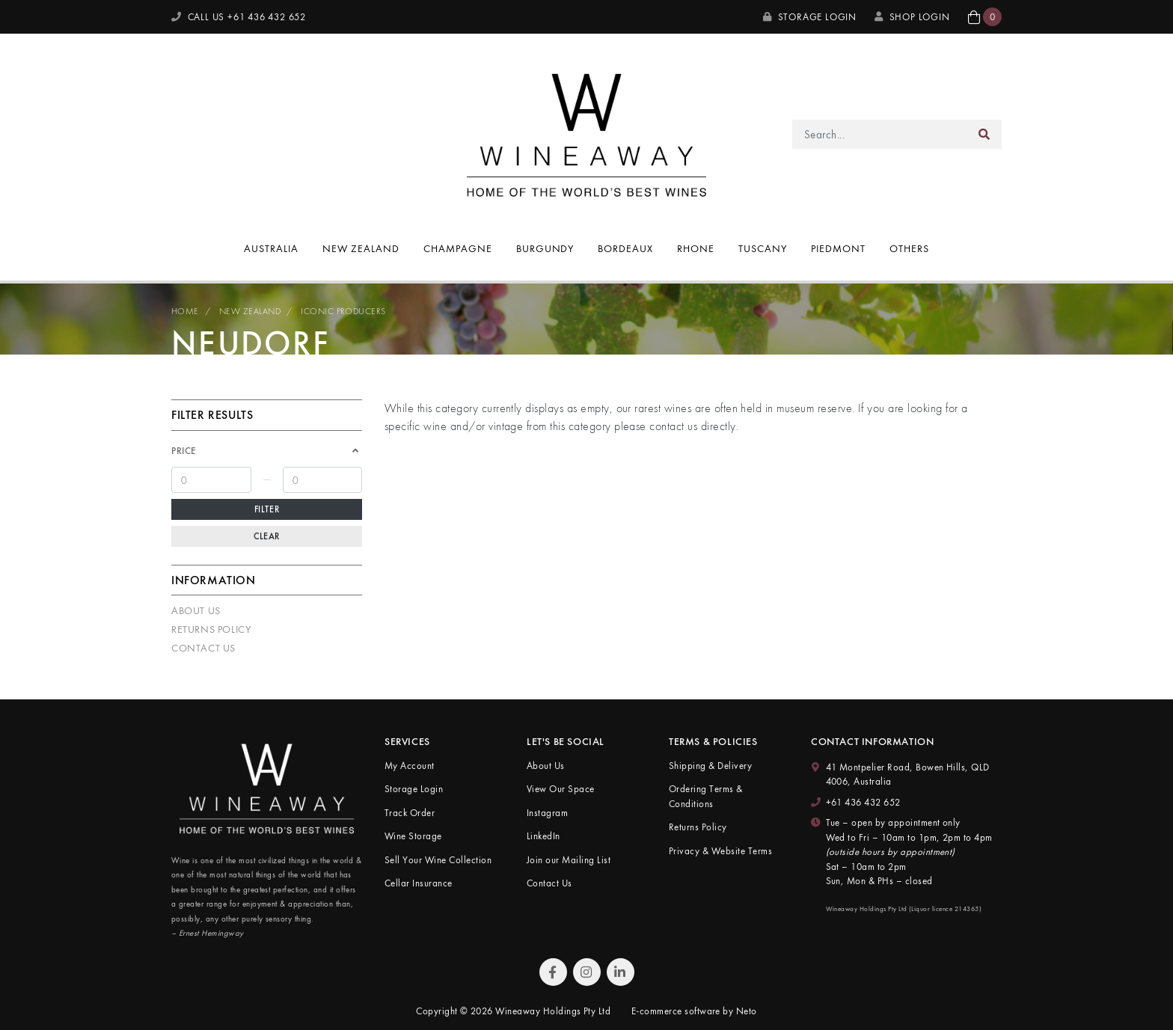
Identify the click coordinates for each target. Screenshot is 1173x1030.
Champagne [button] (457, 248)
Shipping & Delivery (710, 765)
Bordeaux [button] (625, 248)
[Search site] (984, 134)
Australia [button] (271, 248)
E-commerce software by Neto (694, 1011)
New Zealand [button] (360, 248)
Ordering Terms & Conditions (706, 796)
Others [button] (909, 248)
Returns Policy (211, 629)
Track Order (410, 812)
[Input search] (880, 134)
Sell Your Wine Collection (438, 859)
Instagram (547, 812)
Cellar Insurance (419, 883)
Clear (267, 536)
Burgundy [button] (545, 248)
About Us (196, 610)
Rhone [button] (695, 248)
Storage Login (810, 16)
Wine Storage (413, 836)
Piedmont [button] (838, 248)
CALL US (238, 16)
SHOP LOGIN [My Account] (912, 16)
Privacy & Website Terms (720, 850)
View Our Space (561, 788)
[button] (985, 16)
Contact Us (203, 648)
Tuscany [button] (762, 248)
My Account (410, 765)
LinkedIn (543, 836)
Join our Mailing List (568, 859)
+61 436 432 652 (863, 802)
